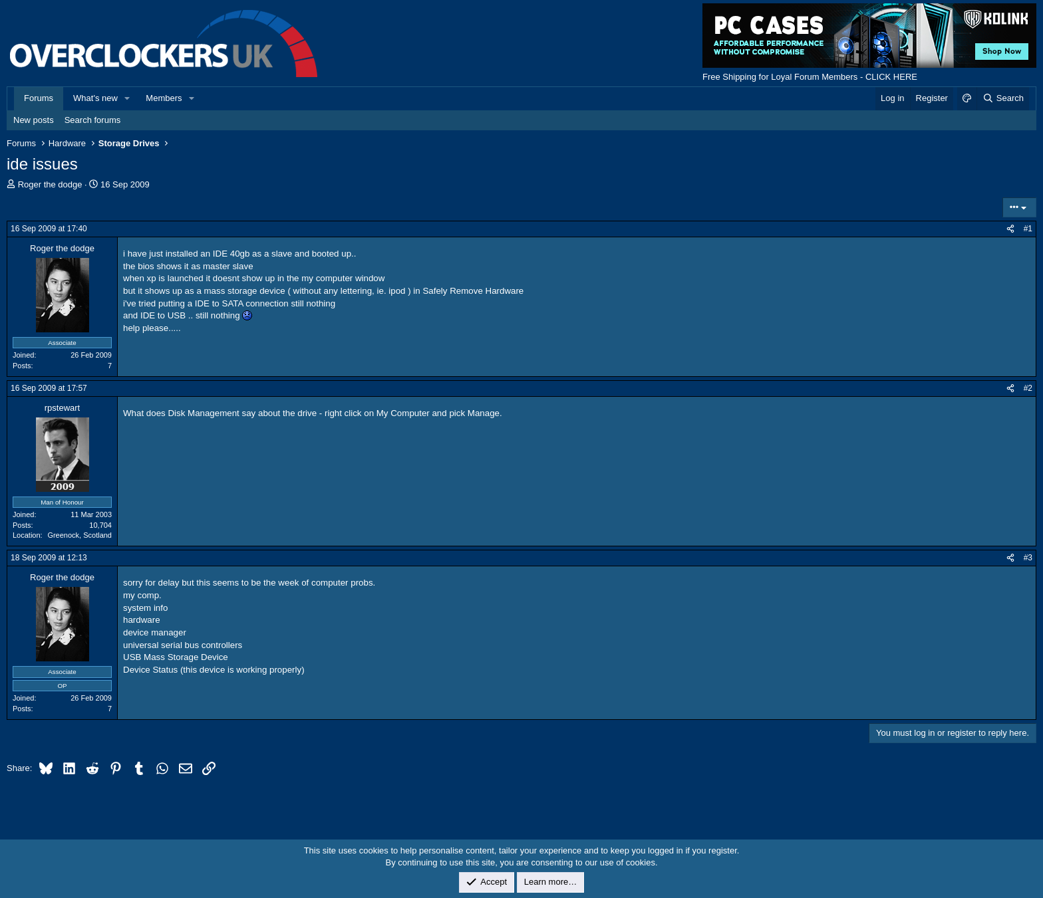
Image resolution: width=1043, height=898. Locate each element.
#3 (1028, 557)
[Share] (1010, 229)
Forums (38, 98)
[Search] (1002, 98)
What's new (95, 98)
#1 (1028, 228)
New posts (33, 120)
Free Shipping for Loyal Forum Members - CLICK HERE (809, 77)
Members (164, 98)
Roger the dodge (50, 184)
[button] (127, 98)
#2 (1028, 388)
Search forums (93, 120)
